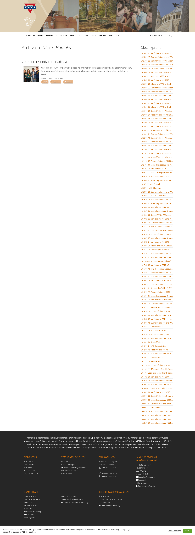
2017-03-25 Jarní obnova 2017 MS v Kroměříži (157, 265)
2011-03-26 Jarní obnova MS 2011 (155, 377)
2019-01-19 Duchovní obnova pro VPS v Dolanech (157, 223)
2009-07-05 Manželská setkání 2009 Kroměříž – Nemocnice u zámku (157, 400)
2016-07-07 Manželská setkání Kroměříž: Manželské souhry (157, 277)
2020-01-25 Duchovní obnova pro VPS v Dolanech (157, 192)
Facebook (142, 480)
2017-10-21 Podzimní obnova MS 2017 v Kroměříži (157, 253)
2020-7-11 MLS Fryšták (150, 184)
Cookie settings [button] (174, 531)
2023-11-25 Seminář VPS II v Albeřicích (157, 111)
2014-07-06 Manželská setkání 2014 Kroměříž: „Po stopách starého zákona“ (157, 315)
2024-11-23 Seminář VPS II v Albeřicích (157, 88)
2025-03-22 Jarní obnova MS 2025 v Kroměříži (157, 80)
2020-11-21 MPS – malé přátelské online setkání (157, 173)
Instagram (142, 483)
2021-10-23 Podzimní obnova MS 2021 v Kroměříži (157, 161)
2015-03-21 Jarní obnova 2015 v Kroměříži (157, 300)
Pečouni (68, 82)
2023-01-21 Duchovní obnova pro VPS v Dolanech (157, 134)
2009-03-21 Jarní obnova (151, 407)
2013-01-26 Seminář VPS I (152, 342)
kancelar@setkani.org (147, 477)
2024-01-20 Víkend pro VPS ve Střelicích (157, 107)
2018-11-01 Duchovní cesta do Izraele (157, 230)
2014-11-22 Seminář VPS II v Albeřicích (157, 307)
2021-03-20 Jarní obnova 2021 (153, 169)
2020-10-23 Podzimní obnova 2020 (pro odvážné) (157, 176)
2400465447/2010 (108, 467)
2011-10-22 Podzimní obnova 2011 (155, 365)
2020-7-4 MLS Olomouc (151, 188)
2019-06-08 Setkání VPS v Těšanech (156, 215)
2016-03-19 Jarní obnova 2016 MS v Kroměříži (157, 280)
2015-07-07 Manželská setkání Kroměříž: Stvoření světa (157, 296)
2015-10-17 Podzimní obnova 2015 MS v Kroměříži (157, 292)
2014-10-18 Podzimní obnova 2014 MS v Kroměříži (157, 311)
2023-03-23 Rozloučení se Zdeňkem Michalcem (157, 130)
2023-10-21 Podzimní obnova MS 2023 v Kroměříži (157, 115)
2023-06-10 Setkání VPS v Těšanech (156, 122)
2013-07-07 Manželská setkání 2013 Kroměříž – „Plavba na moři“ (157, 338)
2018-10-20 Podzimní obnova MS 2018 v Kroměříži (157, 234)
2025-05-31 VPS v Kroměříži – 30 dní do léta (157, 76)
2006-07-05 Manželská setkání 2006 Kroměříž (157, 419)
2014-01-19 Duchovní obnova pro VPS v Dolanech (157, 323)
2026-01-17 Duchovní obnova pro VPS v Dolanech (157, 57)
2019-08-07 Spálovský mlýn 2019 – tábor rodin (157, 203)
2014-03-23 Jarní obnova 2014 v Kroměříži (157, 319)
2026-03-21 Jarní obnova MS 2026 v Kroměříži (157, 53)
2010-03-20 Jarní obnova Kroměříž (155, 392)
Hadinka (56, 82)
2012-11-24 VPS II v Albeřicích (153, 346)
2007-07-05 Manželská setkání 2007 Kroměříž (157, 415)
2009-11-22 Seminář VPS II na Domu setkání (157, 396)
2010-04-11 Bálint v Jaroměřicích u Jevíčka (157, 388)
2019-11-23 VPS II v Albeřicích (153, 196)
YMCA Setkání (158, 35)
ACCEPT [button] (187, 530)
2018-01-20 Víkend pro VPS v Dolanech (157, 246)
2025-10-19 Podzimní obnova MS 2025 (157, 65)
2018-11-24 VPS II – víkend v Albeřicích (157, 226)
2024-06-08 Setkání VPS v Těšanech (156, 99)
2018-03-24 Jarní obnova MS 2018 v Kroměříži (157, 242)
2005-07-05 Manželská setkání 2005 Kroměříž (157, 423)
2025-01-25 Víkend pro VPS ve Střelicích (157, 84)
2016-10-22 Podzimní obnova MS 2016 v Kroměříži (157, 273)
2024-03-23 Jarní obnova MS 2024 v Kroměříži (157, 103)
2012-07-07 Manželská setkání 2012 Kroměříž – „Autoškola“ (157, 353)
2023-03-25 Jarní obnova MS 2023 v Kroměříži (157, 126)
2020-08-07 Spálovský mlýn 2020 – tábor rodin (157, 180)
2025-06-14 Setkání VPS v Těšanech (156, 72)
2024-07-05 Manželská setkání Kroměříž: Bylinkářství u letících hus (157, 95)
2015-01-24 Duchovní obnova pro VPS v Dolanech (157, 303)
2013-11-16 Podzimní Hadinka (153, 330)
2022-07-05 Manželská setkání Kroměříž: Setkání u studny (157, 145)
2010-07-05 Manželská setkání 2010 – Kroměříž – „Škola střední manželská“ (157, 384)
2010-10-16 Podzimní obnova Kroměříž (157, 381)
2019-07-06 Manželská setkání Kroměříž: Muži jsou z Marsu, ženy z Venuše (157, 211)
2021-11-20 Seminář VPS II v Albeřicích (157, 157)
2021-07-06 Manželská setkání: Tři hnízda (157, 165)
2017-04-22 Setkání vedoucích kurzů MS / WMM (157, 261)
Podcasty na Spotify (146, 486)
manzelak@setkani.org (110, 505)
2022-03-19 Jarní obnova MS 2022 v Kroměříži (157, 153)
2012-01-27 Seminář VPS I (152, 357)
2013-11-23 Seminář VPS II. (152, 327)
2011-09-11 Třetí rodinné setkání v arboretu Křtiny (157, 369)
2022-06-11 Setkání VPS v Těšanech (156, 149)
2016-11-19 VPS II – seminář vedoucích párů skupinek (157, 269)
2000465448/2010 (108, 476)
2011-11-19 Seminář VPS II (152, 361)
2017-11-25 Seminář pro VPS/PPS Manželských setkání (157, 249)
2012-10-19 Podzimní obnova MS (155, 350)
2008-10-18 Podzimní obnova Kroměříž (157, 411)
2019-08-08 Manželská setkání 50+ (155, 207)
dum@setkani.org (33, 511)
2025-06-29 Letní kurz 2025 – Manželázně (157, 69)
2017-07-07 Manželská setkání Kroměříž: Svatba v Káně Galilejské (157, 257)
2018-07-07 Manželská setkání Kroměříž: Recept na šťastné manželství (157, 238)
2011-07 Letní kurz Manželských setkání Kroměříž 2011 (157, 373)
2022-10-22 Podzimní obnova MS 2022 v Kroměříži (157, 142)
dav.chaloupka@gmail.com (75, 467)
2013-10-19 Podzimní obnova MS (155, 334)
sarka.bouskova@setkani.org (76, 502)
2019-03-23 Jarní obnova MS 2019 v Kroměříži (157, 219)
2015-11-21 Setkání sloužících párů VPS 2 (157, 288)
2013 (45, 82)
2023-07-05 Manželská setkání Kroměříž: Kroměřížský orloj (157, 119)
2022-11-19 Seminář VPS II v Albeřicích (157, 138)
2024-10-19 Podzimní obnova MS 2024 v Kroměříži (157, 92)
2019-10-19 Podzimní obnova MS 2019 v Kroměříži (157, 199)
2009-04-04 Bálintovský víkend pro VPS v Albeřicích (157, 404)
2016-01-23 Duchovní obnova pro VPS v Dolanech (157, 284)
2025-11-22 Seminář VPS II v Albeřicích (157, 61)
